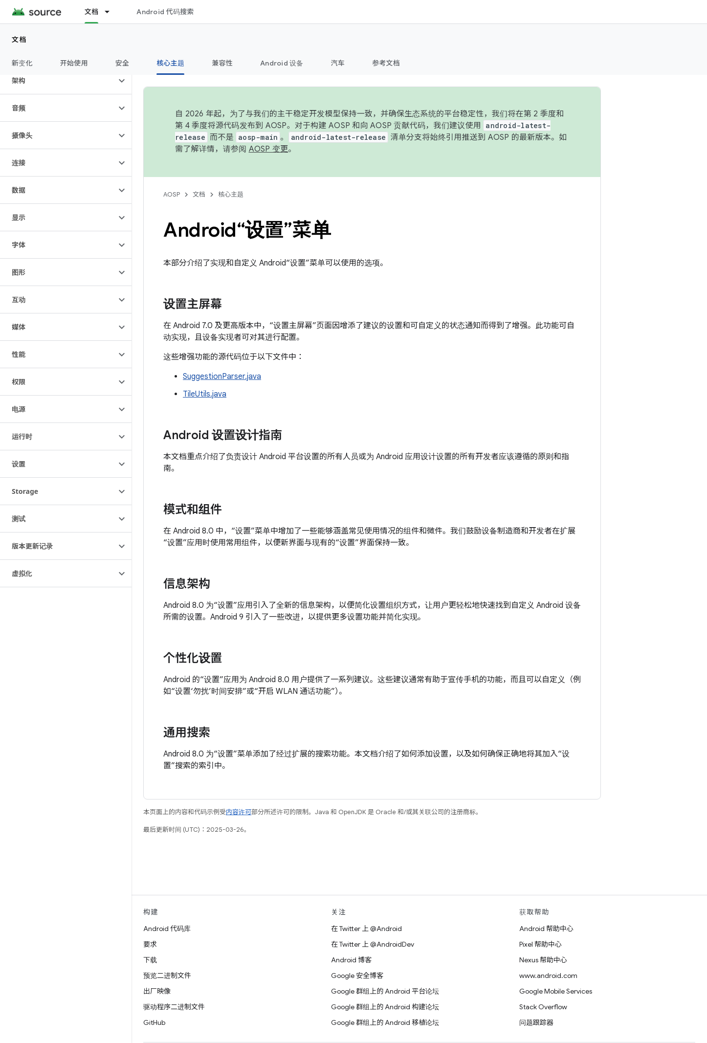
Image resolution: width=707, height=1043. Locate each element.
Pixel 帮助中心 (540, 944)
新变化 (22, 63)
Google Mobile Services (555, 991)
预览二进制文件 (167, 975)
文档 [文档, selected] (92, 11)
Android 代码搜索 (165, 11)
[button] (58, 81)
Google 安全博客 (357, 975)
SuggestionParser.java (222, 376)
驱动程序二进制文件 (174, 1006)
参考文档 (386, 63)
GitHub (154, 1022)
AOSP (171, 194)
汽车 (338, 63)
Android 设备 (282, 63)
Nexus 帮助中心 (543, 959)
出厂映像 (157, 991)
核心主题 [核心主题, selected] (170, 63)
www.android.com (548, 975)
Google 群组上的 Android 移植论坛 (385, 1022)
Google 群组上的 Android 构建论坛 (385, 1006)
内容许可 (238, 812)
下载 (150, 959)
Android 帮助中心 (546, 928)
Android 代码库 (167, 928)
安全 (122, 63)
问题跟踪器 (536, 1022)
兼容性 (222, 63)
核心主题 (230, 194)
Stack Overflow (543, 1006)
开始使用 (74, 63)
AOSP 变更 (268, 149)
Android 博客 (351, 959)
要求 (150, 944)
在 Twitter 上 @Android (366, 928)
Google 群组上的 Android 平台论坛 (385, 991)
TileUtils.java (204, 394)
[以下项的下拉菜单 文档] (111, 11)
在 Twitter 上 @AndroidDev (372, 944)
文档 (19, 39)
